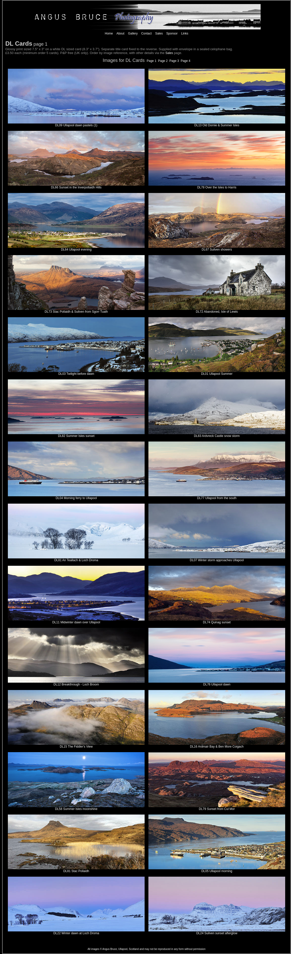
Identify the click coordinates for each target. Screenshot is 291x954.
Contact (146, 33)
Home (109, 33)
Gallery (132, 33)
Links (184, 33)
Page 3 (174, 61)
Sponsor (172, 33)
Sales (159, 33)
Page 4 (185, 61)
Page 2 (163, 61)
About (120, 33)
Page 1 (152, 61)
